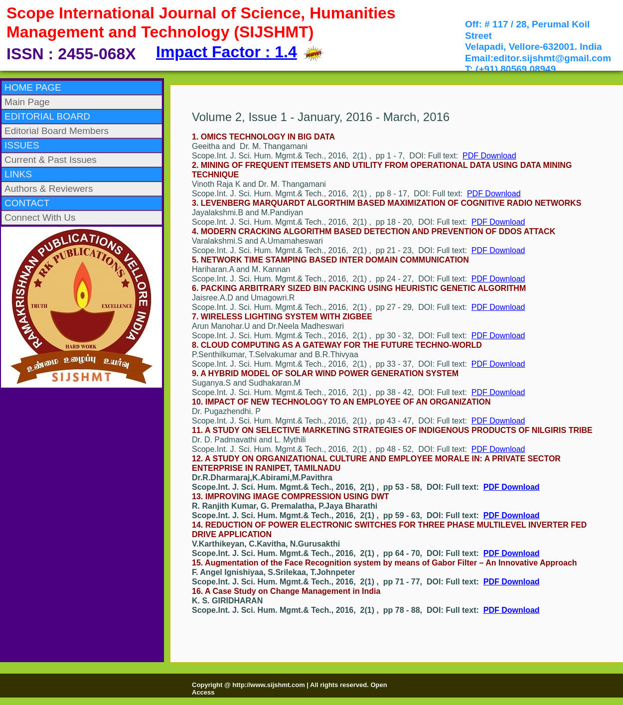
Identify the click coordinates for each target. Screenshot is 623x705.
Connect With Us (40, 217)
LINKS (18, 174)
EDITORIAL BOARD (47, 116)
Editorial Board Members (56, 131)
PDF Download (489, 155)
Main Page (27, 102)
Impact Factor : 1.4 (226, 52)
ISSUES (21, 145)
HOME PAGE (32, 87)
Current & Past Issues (50, 159)
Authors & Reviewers (48, 188)
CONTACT (26, 203)
